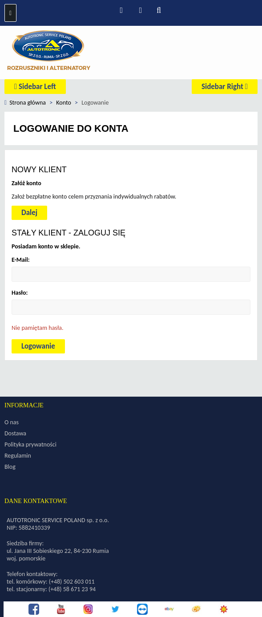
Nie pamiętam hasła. (38, 328)
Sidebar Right (225, 86)
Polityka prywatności (30, 444)
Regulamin (17, 455)
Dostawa (15, 433)
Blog (10, 467)
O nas (11, 422)
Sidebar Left (35, 86)
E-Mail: (21, 260)
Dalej (29, 212)
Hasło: (20, 292)
